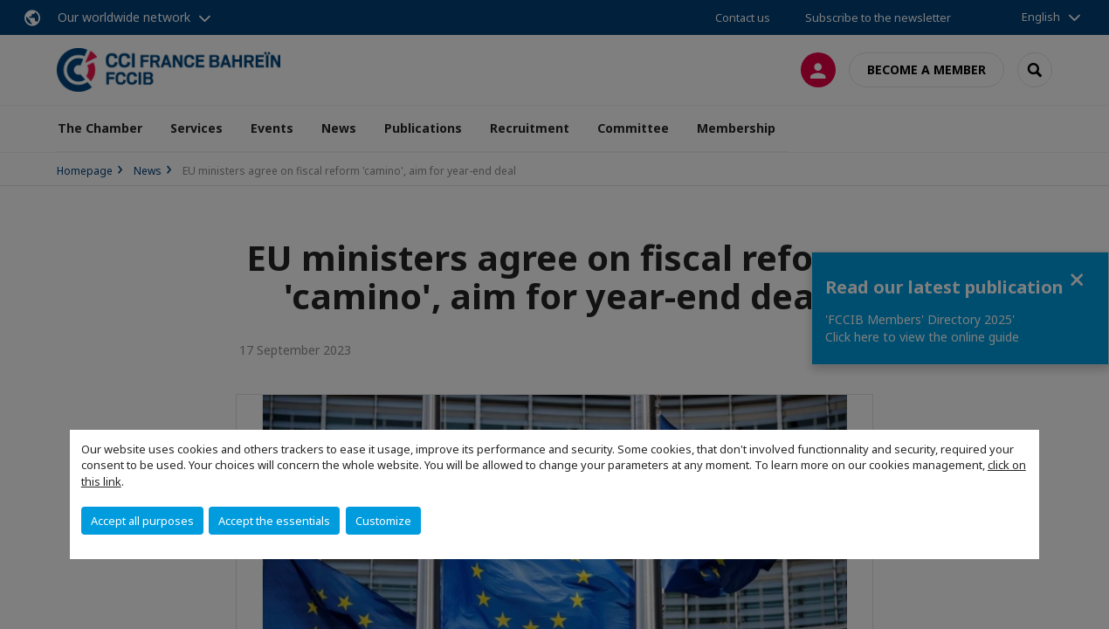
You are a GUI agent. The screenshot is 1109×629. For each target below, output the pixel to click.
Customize (383, 521)
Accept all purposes (142, 521)
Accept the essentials (274, 521)
